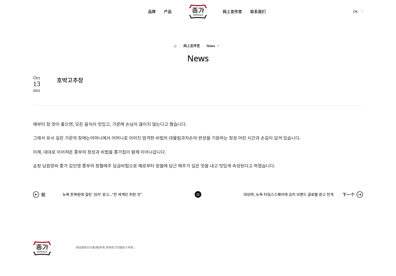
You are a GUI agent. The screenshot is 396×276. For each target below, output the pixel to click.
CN (355, 12)
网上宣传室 (232, 11)
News (211, 46)
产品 (168, 11)
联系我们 (258, 11)
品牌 (152, 11)
